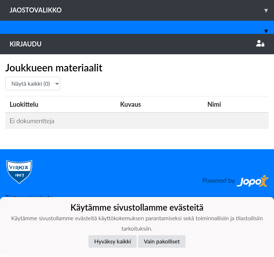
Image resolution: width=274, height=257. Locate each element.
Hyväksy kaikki (112, 241)
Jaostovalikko (142, 10)
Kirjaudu (137, 44)
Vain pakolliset (162, 241)
